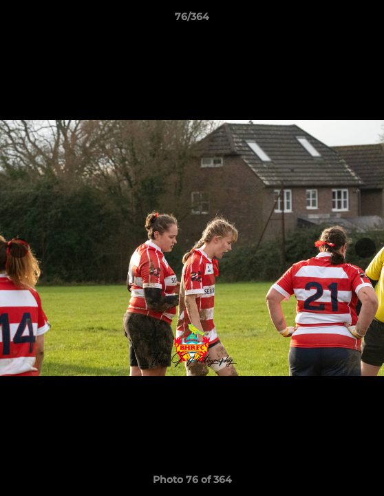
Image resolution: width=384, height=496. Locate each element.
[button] (367, 20)
